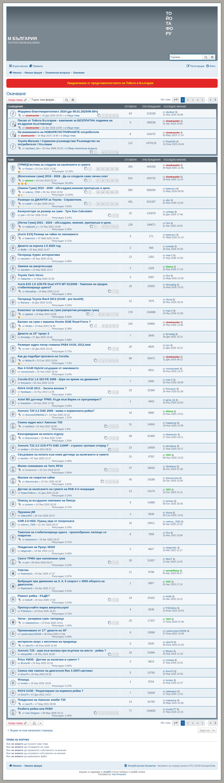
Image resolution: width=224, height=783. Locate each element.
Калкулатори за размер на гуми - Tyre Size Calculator (55, 211)
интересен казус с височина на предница (47, 641)
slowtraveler (32, 115)
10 (107, 314)
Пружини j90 (26, 512)
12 (117, 314)
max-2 (169, 255)
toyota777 (171, 709)
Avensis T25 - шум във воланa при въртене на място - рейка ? (62, 650)
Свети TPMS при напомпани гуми (41, 558)
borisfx (24, 458)
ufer (168, 200)
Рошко (29, 168)
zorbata (170, 211)
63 (98, 192)
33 (107, 180)
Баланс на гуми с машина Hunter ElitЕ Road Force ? (54, 321)
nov (27, 348)
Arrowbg (25, 337)
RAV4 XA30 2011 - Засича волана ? (42, 388)
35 (117, 180)
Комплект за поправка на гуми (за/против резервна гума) (58, 310)
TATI (168, 455)
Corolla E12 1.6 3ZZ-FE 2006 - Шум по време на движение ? (59, 379)
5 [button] (202, 100)
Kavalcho (26, 403)
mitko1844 (26, 515)
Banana (25, 302)
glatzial (29, 314)
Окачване (16, 93)
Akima (169, 266)
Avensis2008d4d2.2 (35, 414)
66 (112, 192)
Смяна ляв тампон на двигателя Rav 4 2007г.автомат (55, 670)
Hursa (169, 299)
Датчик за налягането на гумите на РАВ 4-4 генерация (56, 489)
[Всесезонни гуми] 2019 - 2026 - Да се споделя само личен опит (63, 176)
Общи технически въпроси (82, 148)
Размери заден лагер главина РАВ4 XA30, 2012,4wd (54, 344)
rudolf (28, 203)
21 (103, 169)
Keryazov (26, 383)
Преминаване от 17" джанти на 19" (42, 630)
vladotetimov (32, 623)
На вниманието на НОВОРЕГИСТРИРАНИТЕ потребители (58, 132)
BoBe (24, 249)
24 (117, 169)
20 (98, 169)
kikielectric (171, 434)
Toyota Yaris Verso (30, 275)
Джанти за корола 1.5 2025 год (39, 245)
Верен (169, 651)
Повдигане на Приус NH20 (36, 547)
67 (117, 192)
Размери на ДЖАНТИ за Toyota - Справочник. (50, 199)
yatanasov (171, 691)
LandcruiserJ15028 (31, 634)
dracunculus (31, 438)
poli (22, 215)
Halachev (26, 278)
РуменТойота (28, 493)
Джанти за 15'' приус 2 (33, 333)
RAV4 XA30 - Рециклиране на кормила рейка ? (50, 690)
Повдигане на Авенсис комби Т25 (42, 699)
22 (107, 169)
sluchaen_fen (32, 148)
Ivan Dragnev (32, 713)
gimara (29, 180)
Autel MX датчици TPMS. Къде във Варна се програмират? (60, 399)
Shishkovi (171, 466)
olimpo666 (26, 654)
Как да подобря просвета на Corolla (43, 356)
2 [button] (187, 100)
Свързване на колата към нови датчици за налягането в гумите (63, 454)
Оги (168, 223)
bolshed (29, 426)
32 (103, 180)
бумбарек (26, 392)
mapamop (171, 423)
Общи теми (73, 115)
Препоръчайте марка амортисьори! (43, 607)
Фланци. (24, 679)
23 (112, 169)
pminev (29, 504)
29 (98, 204)
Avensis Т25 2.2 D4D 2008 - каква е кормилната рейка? (56, 410)
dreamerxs (31, 539)
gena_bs (170, 400)
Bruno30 (25, 663)
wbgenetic (26, 551)
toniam (24, 683)
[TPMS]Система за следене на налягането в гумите (54, 164)
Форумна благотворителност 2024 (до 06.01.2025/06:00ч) (58, 111)
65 (107, 192)
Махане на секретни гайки (36, 477)
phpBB (106, 772)
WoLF (169, 559)
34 (112, 180)
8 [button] (210, 100)
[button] (175, 99)
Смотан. (23, 570)
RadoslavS (26, 573)
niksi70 (29, 645)
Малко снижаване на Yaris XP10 (40, 466)
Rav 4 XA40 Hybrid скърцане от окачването (48, 368)
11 (112, 314)
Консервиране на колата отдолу (40, 434)
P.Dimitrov (26, 611)
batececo (171, 188)
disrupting (30, 291)
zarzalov (25, 258)
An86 (169, 596)
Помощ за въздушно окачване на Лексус (47, 500)
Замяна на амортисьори (35, 266)
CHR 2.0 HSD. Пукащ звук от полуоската (46, 521)
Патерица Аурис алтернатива (39, 254)
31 (98, 180)
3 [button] (192, 100)
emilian (24, 449)
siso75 (28, 704)
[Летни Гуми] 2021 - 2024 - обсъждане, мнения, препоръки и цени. (64, 222)
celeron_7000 (32, 192)
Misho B (29, 360)
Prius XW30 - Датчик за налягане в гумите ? (48, 659)
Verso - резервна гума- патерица (41, 618)
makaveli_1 (31, 226)
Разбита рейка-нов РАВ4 (35, 708)
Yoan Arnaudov (119, 774)
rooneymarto (27, 371)
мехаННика (172, 570)
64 (103, 192)
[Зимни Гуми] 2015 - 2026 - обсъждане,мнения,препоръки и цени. (64, 188)
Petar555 (171, 141)
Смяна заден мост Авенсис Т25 (40, 422)
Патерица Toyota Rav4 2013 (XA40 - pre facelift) (50, 299)
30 (103, 204)
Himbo (28, 326)
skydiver (170, 112)
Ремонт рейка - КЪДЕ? (34, 595)
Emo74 (24, 674)
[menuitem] (36, 66)
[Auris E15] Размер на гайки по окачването (48, 234)
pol (27, 562)
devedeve (171, 446)
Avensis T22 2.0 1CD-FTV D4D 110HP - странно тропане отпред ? (63, 445)
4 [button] (197, 100)
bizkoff (28, 600)
